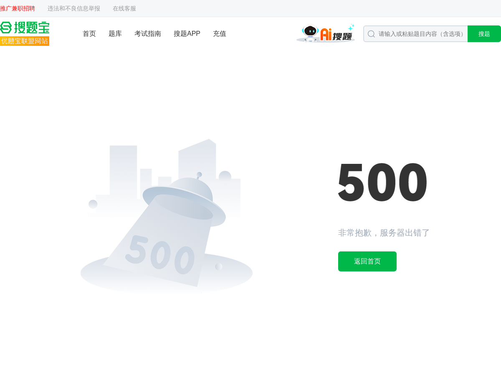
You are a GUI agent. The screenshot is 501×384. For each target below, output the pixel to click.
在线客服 (124, 8)
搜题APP (187, 33)
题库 (115, 33)
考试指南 (147, 33)
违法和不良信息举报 (74, 8)
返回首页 (367, 261)
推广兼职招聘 (17, 8)
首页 (89, 33)
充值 (219, 33)
